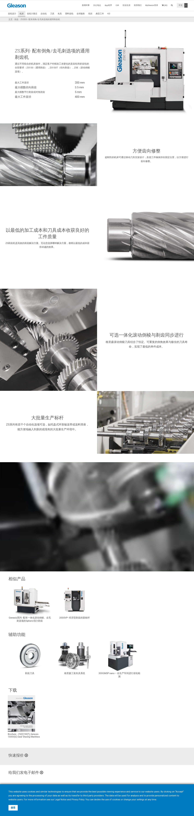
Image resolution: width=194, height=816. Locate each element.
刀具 (52, 13)
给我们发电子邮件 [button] (27, 772)
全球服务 (81, 13)
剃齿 (16, 19)
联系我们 (138, 5)
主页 (10, 19)
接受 (13, 807)
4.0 (108, 13)
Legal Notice (61, 799)
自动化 (44, 13)
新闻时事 (86, 5)
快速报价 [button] (19, 755)
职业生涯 (126, 5)
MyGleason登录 (151, 5)
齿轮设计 (12, 13)
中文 (181, 5)
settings (143, 799)
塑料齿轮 (69, 13)
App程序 (108, 5)
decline (99, 799)
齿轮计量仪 (32, 13)
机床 (22, 13)
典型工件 (100, 13)
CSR (117, 5)
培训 (90, 13)
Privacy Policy (79, 799)
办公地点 (97, 5)
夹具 (60, 13)
